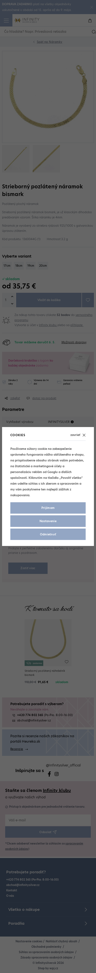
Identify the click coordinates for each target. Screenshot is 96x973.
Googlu (52, 472)
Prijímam (48, 508)
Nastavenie (48, 521)
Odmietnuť (48, 534)
